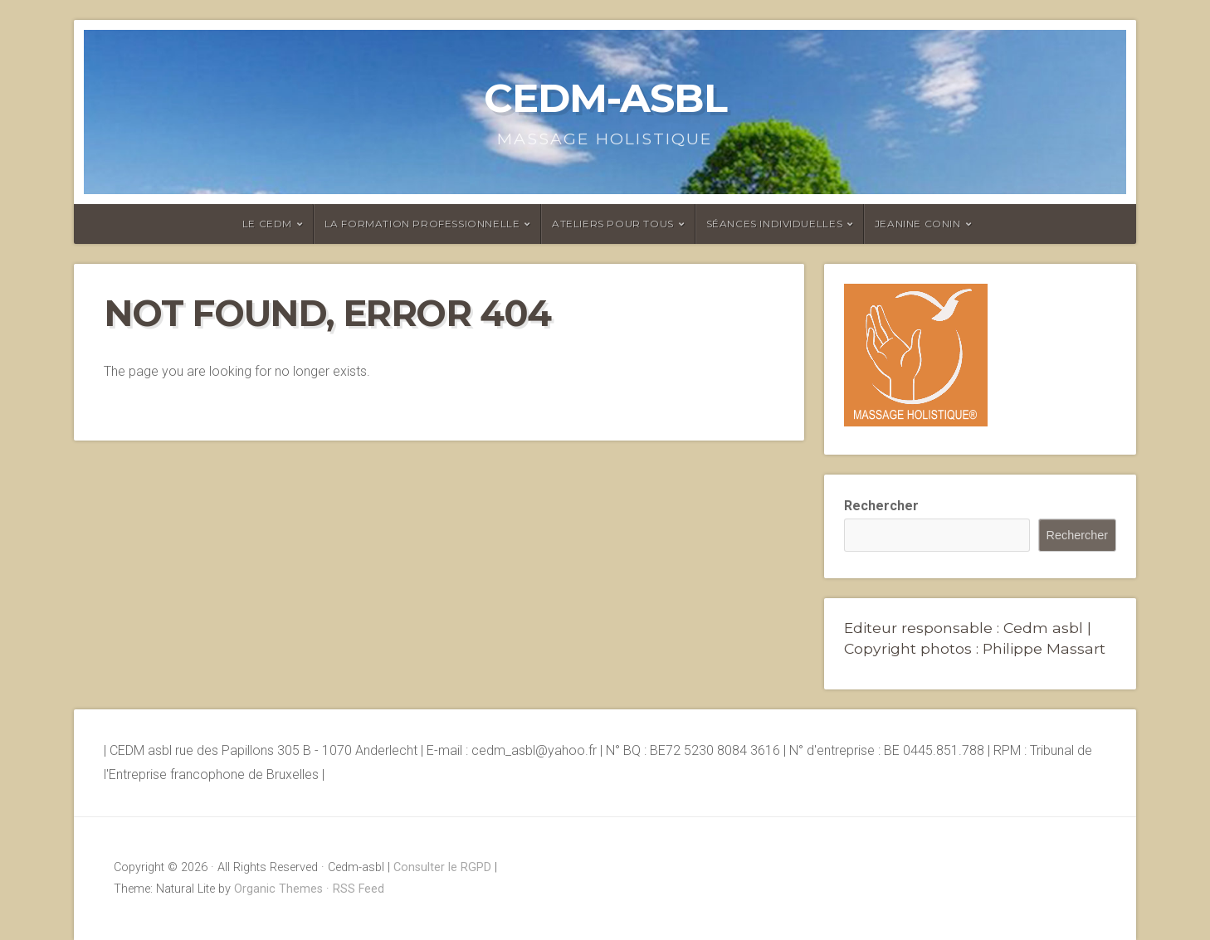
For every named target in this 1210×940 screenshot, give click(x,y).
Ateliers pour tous (613, 223)
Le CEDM (267, 223)
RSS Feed (358, 889)
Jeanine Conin (918, 223)
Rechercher (881, 506)
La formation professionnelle (422, 223)
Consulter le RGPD (442, 867)
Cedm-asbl (605, 98)
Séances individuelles (774, 223)
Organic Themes (278, 889)
